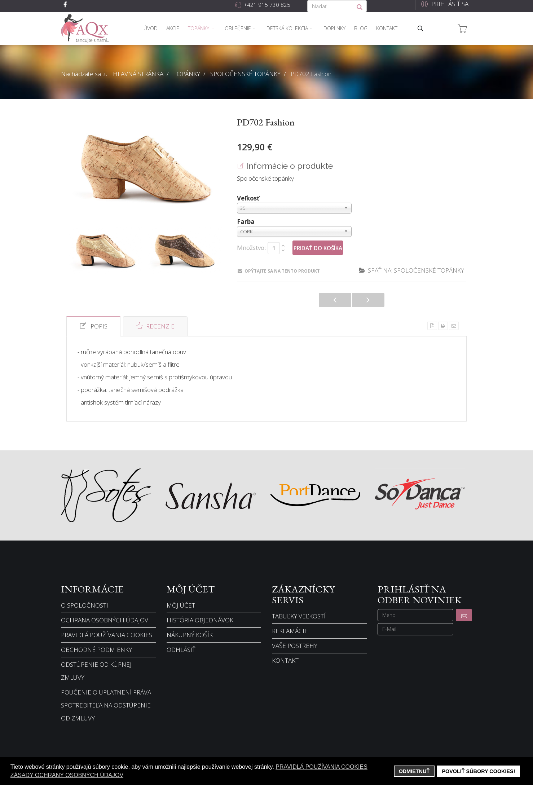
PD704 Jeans (368, 300)
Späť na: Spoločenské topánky (411, 270)
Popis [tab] (93, 326)
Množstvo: (251, 247)
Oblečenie (238, 28)
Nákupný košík (190, 635)
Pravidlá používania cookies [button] (321, 767)
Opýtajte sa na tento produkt (279, 271)
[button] (443, 4)
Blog (360, 28)
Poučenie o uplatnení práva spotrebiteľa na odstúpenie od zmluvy (106, 705)
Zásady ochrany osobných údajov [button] (66, 775)
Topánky (198, 28)
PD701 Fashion (335, 300)
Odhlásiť (181, 649)
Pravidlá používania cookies (106, 635)
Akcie (172, 28)
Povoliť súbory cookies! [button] (478, 771)
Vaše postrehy (294, 645)
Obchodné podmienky (96, 649)
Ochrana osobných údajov (104, 620)
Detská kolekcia (287, 28)
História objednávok (200, 620)
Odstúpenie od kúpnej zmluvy (96, 671)
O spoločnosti (84, 605)
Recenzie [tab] (155, 326)
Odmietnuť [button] (414, 771)
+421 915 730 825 (267, 4)
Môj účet (181, 605)
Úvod (151, 28)
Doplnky (334, 28)
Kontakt (386, 28)
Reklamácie (290, 631)
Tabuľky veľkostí (299, 616)
